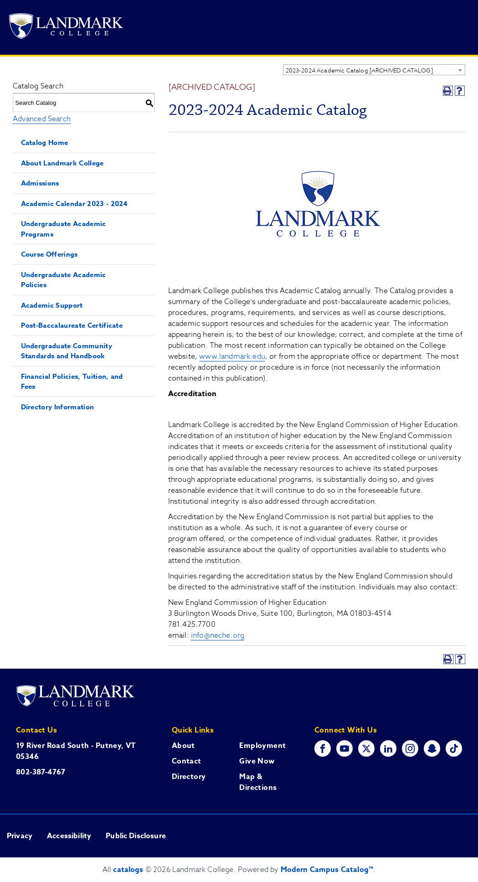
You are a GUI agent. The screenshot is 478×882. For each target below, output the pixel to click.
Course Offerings (49, 254)
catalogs (128, 869)
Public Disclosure (136, 835)
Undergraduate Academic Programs (63, 229)
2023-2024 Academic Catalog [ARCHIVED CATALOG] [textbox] (359, 70)
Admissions (40, 183)
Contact (186, 761)
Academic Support (52, 305)
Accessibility (69, 835)
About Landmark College (62, 163)
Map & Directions (258, 782)
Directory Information (57, 407)
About (183, 745)
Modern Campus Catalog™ (327, 869)
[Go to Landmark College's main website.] (66, 27)
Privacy (19, 835)
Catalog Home (44, 142)
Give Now (256, 761)
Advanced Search (42, 118)
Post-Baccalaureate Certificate (72, 325)
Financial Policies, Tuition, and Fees (72, 381)
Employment (262, 745)
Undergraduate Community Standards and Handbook (66, 351)
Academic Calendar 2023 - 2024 (74, 203)
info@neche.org (217, 635)
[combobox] (374, 69)
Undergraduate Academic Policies (63, 280)
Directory (189, 776)
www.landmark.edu (232, 356)
